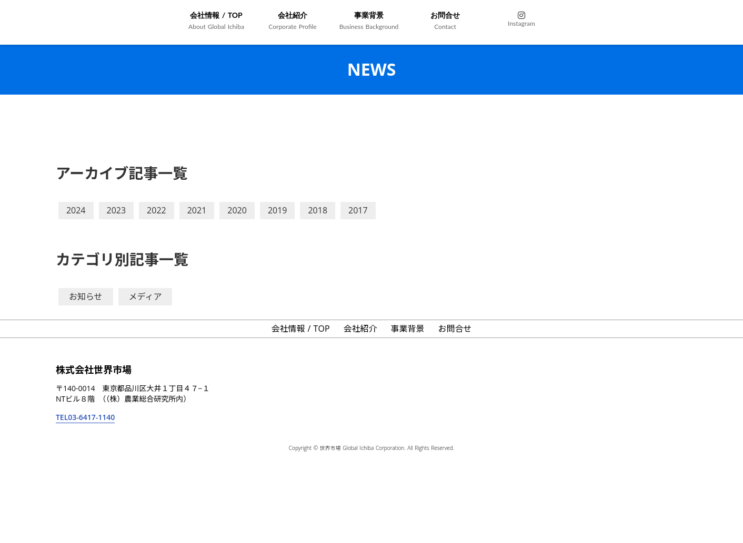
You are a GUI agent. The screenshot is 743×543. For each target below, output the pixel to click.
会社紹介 (360, 328)
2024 (76, 210)
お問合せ (455, 328)
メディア (145, 296)
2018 (317, 210)
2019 (277, 210)
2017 (358, 210)
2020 (237, 210)
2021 (197, 210)
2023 (116, 210)
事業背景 (408, 328)
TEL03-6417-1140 (85, 417)
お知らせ (86, 296)
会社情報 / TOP (300, 328)
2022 (156, 210)
